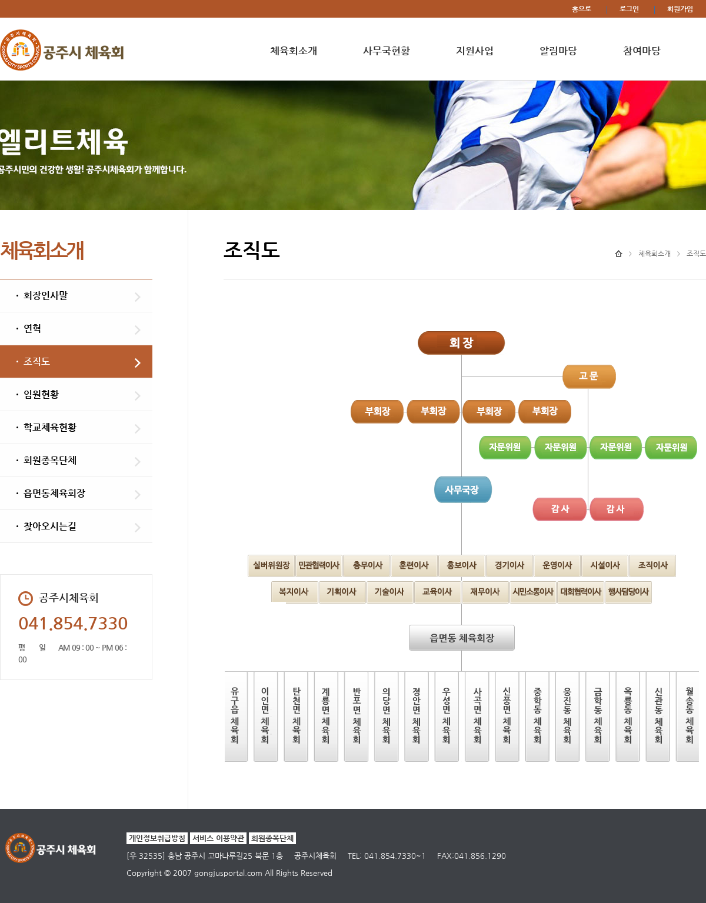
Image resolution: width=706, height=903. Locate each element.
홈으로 (581, 9)
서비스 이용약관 (218, 838)
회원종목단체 (50, 460)
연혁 (32, 328)
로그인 (629, 9)
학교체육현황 (50, 427)
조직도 (37, 361)
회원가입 (680, 9)
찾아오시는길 (50, 526)
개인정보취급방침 (157, 838)
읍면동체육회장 (54, 493)
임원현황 (41, 394)
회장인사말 (46, 295)
